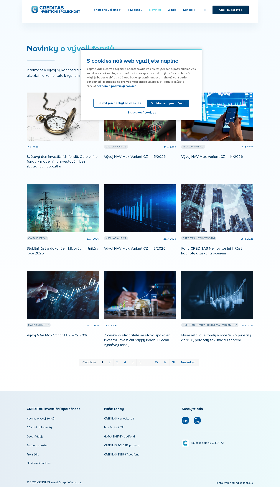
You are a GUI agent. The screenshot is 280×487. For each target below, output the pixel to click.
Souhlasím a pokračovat (168, 103)
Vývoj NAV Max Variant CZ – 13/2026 (135, 247)
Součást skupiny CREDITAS (207, 442)
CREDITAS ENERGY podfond (121, 453)
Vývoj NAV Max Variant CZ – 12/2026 (57, 334)
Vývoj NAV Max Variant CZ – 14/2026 (212, 155)
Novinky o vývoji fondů (41, 417)
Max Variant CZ (113, 426)
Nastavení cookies (39, 462)
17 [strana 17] (165, 361)
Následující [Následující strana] (188, 361)
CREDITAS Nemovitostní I (119, 417)
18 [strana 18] (173, 361)
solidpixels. (246, 482)
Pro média (33, 453)
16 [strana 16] (156, 361)
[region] (141, 84)
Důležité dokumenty (39, 426)
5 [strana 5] (133, 361)
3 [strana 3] (117, 361)
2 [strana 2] (110, 361)
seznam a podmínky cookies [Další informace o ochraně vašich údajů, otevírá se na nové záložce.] (116, 86)
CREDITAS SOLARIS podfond (122, 444)
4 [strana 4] (125, 361)
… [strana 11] (148, 361)
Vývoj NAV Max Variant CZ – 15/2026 (135, 155)
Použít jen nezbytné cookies (119, 103)
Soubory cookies (37, 444)
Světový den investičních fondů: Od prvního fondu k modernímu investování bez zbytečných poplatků (62, 160)
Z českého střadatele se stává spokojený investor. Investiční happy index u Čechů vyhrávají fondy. (138, 339)
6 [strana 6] (140, 361)
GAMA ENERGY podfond (119, 435)
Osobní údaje (35, 435)
